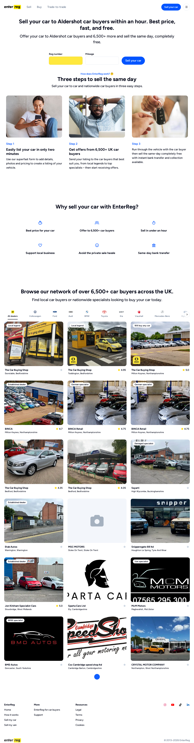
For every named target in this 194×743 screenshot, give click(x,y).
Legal (78, 709)
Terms (79, 714)
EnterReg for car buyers (47, 709)
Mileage (89, 54)
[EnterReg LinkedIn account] (188, 705)
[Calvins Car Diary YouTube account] (172, 705)
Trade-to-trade (56, 7)
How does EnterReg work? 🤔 (97, 73)
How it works (11, 714)
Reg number (55, 54)
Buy (39, 7)
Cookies (80, 725)
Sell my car (10, 719)
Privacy (80, 719)
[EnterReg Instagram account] (165, 705)
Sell (29, 7)
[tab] (13, 315)
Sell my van (10, 725)
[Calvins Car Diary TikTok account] (180, 705)
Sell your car (171, 7)
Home (7, 709)
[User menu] (186, 7)
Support (38, 714)
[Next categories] (187, 314)
